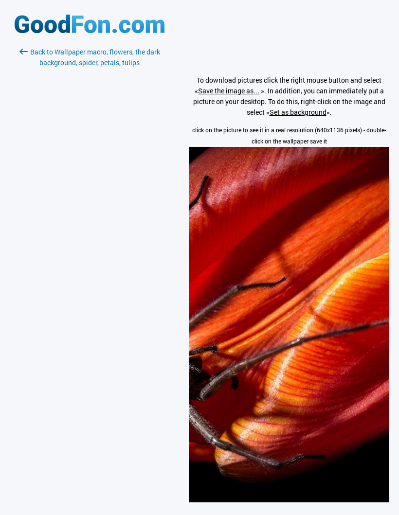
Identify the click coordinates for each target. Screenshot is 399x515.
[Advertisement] (89, 183)
